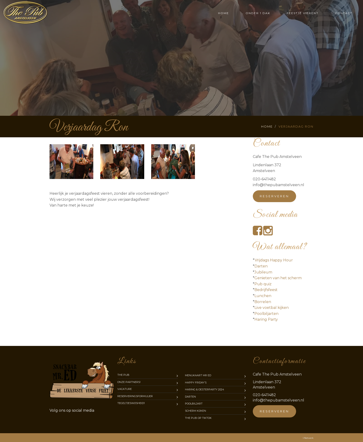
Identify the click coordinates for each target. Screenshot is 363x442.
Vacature (124, 389)
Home (223, 13)
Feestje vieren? (302, 13)
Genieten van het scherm (278, 278)
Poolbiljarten (266, 313)
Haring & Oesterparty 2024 (204, 389)
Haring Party (266, 319)
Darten (261, 266)
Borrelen (262, 302)
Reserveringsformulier (135, 396)
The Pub (123, 374)
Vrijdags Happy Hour (274, 260)
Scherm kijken (195, 410)
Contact (343, 13)
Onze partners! (129, 382)
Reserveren (274, 196)
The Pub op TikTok (198, 418)
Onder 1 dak (258, 13)
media (72, 410)
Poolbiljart (194, 403)
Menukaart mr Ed (198, 375)
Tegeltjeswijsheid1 (131, 403)
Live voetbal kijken (271, 307)
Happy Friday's (196, 382)
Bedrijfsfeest (266, 290)
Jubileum (263, 272)
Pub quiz (263, 284)
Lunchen (262, 296)
